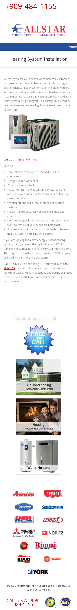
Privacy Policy (43, 589)
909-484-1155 (33, 6)
